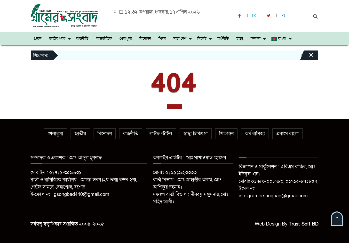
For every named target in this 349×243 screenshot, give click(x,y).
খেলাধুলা (125, 38)
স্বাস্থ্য (239, 38)
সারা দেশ (179, 38)
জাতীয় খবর (57, 38)
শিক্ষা (162, 38)
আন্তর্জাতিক (104, 38)
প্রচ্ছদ (37, 38)
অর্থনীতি (223, 38)
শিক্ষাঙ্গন (226, 134)
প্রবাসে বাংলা (287, 134)
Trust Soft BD (303, 224)
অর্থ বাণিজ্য (255, 134)
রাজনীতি (82, 38)
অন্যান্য (256, 38)
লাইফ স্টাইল (161, 134)
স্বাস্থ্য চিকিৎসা (195, 134)
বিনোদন (145, 38)
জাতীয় (80, 134)
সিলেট (201, 38)
